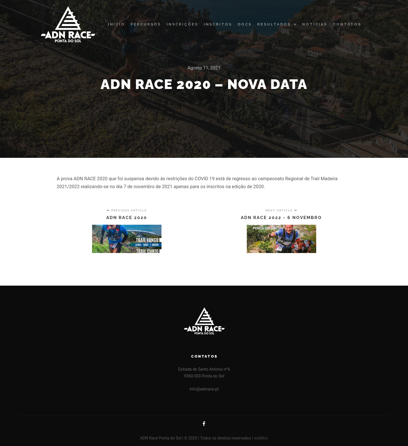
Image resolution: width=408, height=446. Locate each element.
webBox (261, 438)
